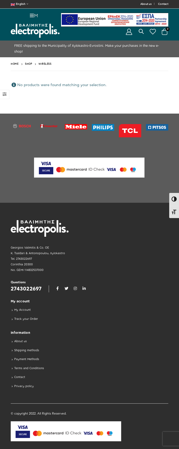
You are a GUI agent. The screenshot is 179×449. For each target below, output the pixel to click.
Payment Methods (26, 359)
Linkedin (84, 288)
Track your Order (26, 318)
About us (145, 4)
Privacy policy (24, 386)
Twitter (66, 288)
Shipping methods (26, 350)
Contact (163, 4)
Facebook (57, 288)
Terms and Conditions (29, 368)
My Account (22, 309)
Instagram (75, 288)
